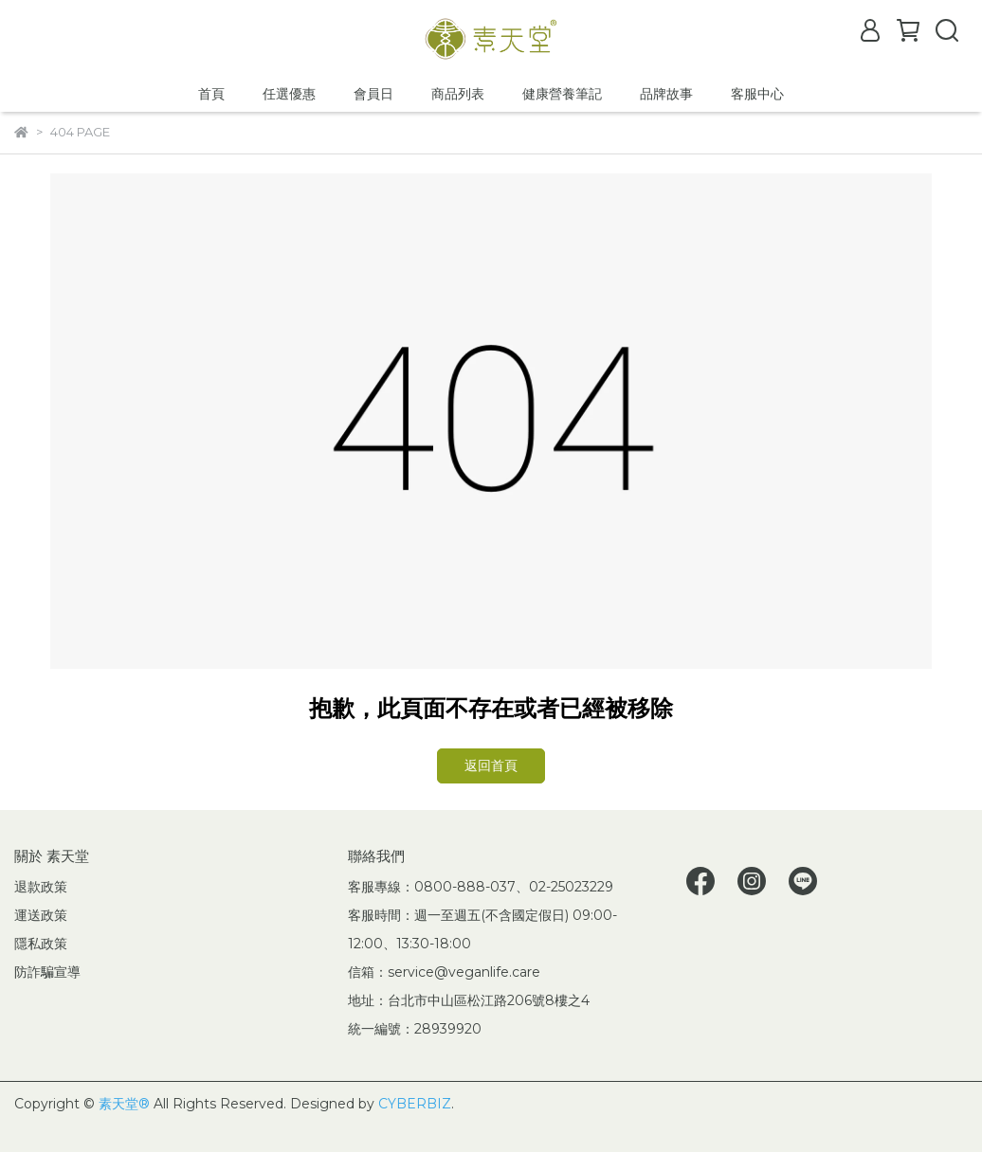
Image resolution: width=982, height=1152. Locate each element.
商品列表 (457, 93)
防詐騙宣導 (47, 972)
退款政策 (40, 886)
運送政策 (40, 915)
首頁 (211, 93)
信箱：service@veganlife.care (444, 972)
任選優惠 (289, 93)
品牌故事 (666, 93)
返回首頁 (491, 765)
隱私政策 (40, 943)
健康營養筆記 (562, 93)
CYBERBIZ (414, 1103)
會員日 (373, 93)
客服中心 (757, 93)
